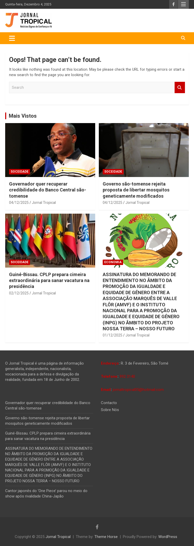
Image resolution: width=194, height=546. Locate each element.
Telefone (109, 376)
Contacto (109, 402)
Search (180, 87)
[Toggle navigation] (12, 38)
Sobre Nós (110, 409)
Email (106, 389)
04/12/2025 (19, 202)
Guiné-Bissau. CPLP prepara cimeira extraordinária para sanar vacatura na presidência (49, 280)
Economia (113, 262)
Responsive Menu (183, 4)
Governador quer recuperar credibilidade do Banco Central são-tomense (47, 190)
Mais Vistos (23, 116)
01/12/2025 (112, 335)
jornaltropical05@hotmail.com (138, 389)
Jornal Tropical (44, 202)
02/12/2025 (19, 293)
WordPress (167, 536)
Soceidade (19, 171)
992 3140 (127, 376)
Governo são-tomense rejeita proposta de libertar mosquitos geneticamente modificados (136, 190)
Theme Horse (106, 536)
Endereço (110, 363)
